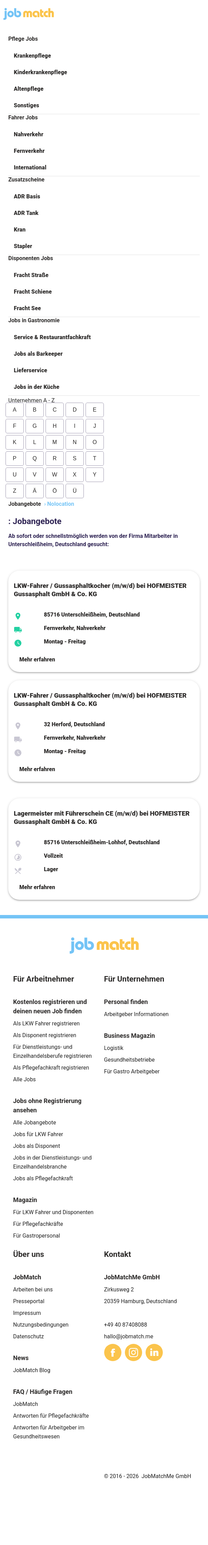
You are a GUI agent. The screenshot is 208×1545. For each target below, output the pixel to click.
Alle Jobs (24, 1079)
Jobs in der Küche (36, 387)
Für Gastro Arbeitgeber (132, 1071)
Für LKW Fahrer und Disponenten (53, 1212)
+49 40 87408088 (125, 1324)
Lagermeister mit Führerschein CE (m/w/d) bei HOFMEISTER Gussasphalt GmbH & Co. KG (102, 818)
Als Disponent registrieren (44, 1035)
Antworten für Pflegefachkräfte (51, 1416)
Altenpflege (28, 89)
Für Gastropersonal (36, 1235)
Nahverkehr (28, 134)
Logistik (113, 1048)
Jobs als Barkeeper (38, 354)
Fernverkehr (29, 151)
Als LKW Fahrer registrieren (46, 1023)
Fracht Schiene (33, 291)
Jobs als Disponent (36, 1146)
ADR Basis (27, 196)
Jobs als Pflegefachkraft (43, 1178)
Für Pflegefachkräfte (38, 1224)
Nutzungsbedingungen (40, 1324)
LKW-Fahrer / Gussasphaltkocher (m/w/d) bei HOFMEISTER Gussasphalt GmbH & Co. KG (100, 590)
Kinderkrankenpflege (40, 72)
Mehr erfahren (37, 659)
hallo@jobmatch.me (128, 1336)
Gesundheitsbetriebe (129, 1059)
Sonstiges (26, 105)
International (30, 167)
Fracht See (27, 308)
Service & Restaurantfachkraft (52, 337)
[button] (104, 56)
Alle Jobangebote (34, 1122)
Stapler (23, 246)
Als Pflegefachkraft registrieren (51, 1067)
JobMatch (25, 1404)
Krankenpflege (32, 55)
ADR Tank (26, 213)
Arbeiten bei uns (33, 1289)
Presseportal (28, 1301)
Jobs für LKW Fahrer (38, 1134)
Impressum (27, 1313)
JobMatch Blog (31, 1370)
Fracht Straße (31, 275)
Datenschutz (28, 1336)
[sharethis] (112, 1352)
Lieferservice (30, 370)
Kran (20, 229)
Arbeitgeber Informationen (136, 1014)
